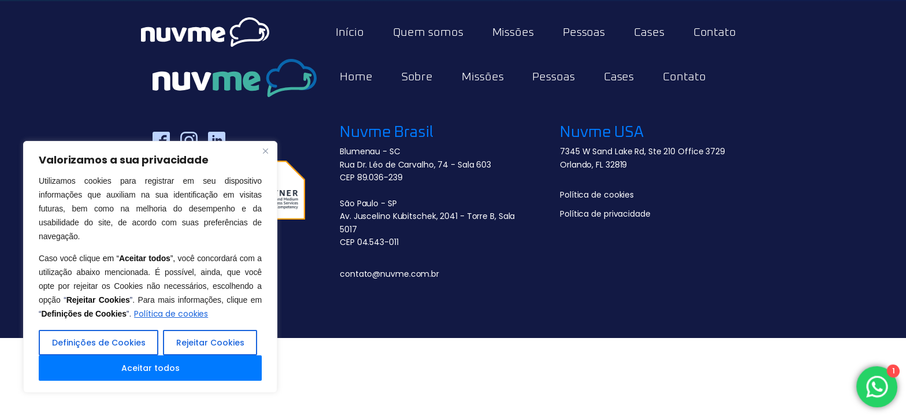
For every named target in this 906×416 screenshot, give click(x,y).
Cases (649, 32)
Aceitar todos (150, 368)
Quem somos (428, 32)
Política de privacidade (605, 214)
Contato (714, 32)
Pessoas (584, 32)
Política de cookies (171, 314)
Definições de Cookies (99, 342)
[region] (150, 267)
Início (349, 32)
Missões (513, 32)
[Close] (265, 151)
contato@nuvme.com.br (389, 274)
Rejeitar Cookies (210, 342)
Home (356, 77)
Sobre (417, 77)
